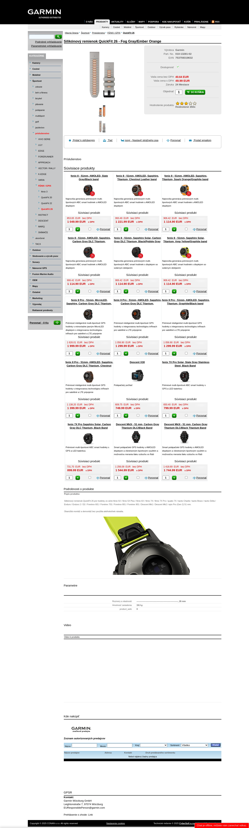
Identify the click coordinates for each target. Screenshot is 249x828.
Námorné (191, 27)
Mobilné (36, 75)
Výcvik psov (165, 27)
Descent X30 (137, 362)
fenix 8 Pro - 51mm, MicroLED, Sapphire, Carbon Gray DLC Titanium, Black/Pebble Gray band (89, 303)
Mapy (35, 286)
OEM (34, 280)
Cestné (36, 69)
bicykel (38, 98)
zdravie (38, 87)
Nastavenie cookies (115, 823)
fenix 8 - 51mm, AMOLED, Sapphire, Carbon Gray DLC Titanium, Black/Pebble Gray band (89, 241)
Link (90, 814)
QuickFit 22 (46, 203)
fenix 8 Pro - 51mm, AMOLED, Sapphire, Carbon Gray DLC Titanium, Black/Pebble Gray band (137, 303)
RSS (217, 22)
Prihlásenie (201, 22)
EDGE (41, 151)
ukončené (40, 238)
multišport (40, 116)
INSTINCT (43, 215)
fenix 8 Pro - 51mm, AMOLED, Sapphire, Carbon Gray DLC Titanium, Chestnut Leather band (89, 366)
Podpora (153, 22)
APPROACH (44, 162)
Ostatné (36, 292)
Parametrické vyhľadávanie (46, 45)
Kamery (36, 63)
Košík (187, 22)
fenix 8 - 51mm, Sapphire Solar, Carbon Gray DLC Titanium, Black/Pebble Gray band (137, 241)
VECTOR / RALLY (47, 168)
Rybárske (178, 27)
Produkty (102, 22)
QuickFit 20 (46, 197)
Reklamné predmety (42, 310)
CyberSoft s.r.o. (187, 823)
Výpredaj (36, 304)
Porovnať (175, 140)
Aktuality (117, 22)
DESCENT (43, 221)
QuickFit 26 (47, 209)
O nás (89, 22)
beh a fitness (41, 92)
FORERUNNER (45, 157)
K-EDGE (42, 174)
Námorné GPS (39, 268)
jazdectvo (39, 127)
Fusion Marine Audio (42, 274)
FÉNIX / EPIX (44, 186)
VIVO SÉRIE (44, 139)
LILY (40, 145)
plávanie (39, 104)
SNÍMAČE (43, 232)
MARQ (41, 226)
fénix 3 (44, 191)
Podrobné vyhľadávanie (48, 41)
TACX (38, 244)
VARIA (41, 180)
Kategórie (36, 55)
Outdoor (36, 250)
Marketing (37, 298)
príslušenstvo (42, 133)
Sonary (36, 262)
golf (37, 122)
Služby (131, 22)
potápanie (40, 110)
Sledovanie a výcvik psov (45, 256)
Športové (37, 81)
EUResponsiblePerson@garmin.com (84, 807)
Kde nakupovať (171, 22)
